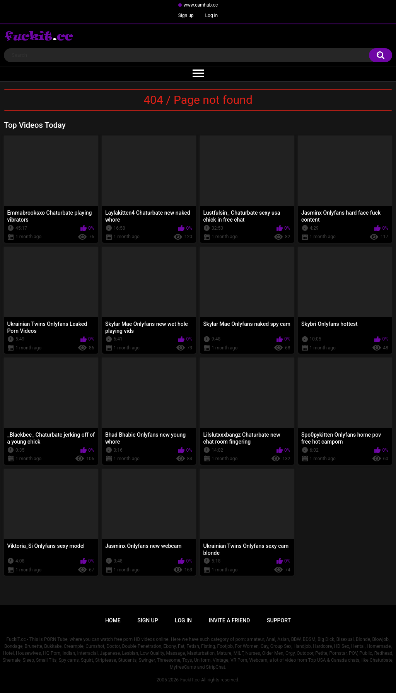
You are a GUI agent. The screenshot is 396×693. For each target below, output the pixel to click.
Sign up (186, 15)
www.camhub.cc (201, 5)
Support (279, 620)
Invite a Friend (229, 620)
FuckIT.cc (190, 680)
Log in (211, 15)
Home (113, 620)
